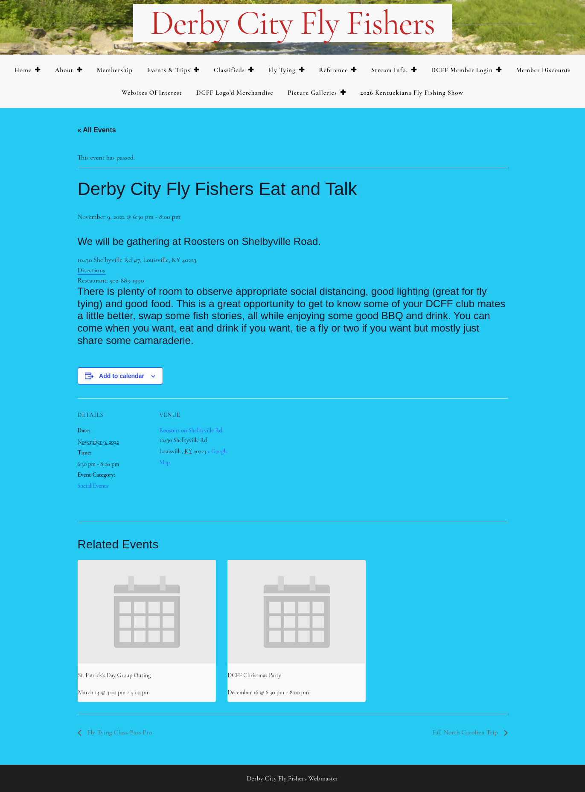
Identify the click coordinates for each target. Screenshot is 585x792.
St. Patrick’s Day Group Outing (114, 675)
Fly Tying (282, 70)
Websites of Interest (152, 92)
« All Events (97, 130)
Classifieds (229, 70)
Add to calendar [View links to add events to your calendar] (121, 376)
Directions (91, 270)
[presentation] (146, 612)
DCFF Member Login (461, 70)
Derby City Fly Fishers (292, 23)
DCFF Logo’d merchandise (235, 92)
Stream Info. (389, 70)
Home (23, 70)
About (64, 70)
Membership (115, 70)
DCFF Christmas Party (254, 675)
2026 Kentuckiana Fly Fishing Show (411, 92)
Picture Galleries (312, 92)
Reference (333, 70)
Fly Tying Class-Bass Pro (119, 732)
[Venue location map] (287, 457)
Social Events (93, 485)
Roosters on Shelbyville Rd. (192, 430)
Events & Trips (168, 70)
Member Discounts (543, 70)
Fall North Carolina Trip (466, 732)
